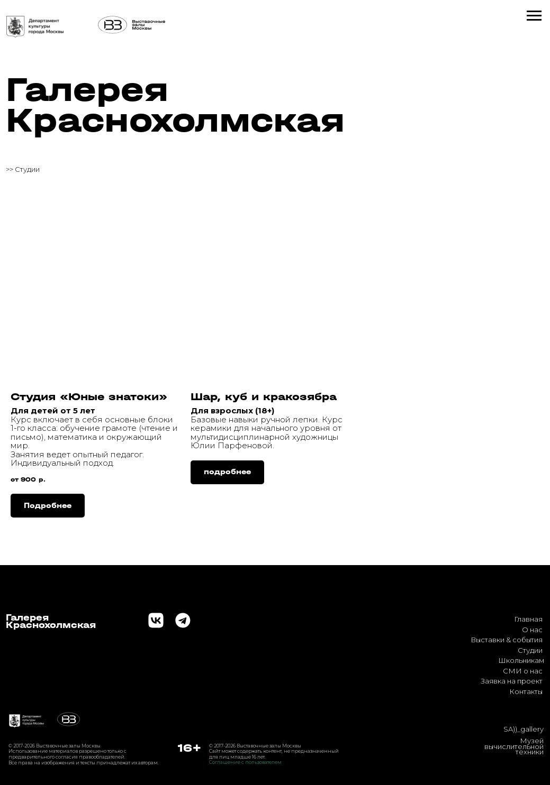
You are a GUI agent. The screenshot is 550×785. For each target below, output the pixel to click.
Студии (530, 650)
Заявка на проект (512, 681)
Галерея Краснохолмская (175, 105)
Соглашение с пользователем (245, 762)
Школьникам (521, 660)
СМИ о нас (523, 671)
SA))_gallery (523, 729)
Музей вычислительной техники (514, 746)
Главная (528, 619)
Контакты (526, 691)
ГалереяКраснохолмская (51, 621)
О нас (532, 629)
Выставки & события (507, 639)
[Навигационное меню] (534, 16)
